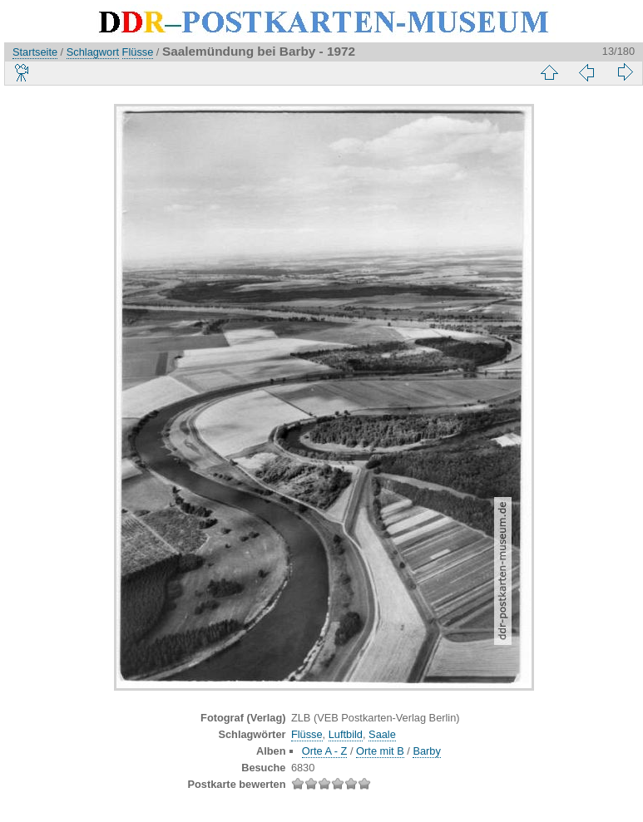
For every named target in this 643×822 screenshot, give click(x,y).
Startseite (34, 52)
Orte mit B (380, 751)
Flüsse (138, 52)
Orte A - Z (325, 751)
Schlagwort (93, 52)
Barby (426, 751)
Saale (382, 734)
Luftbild (346, 734)
